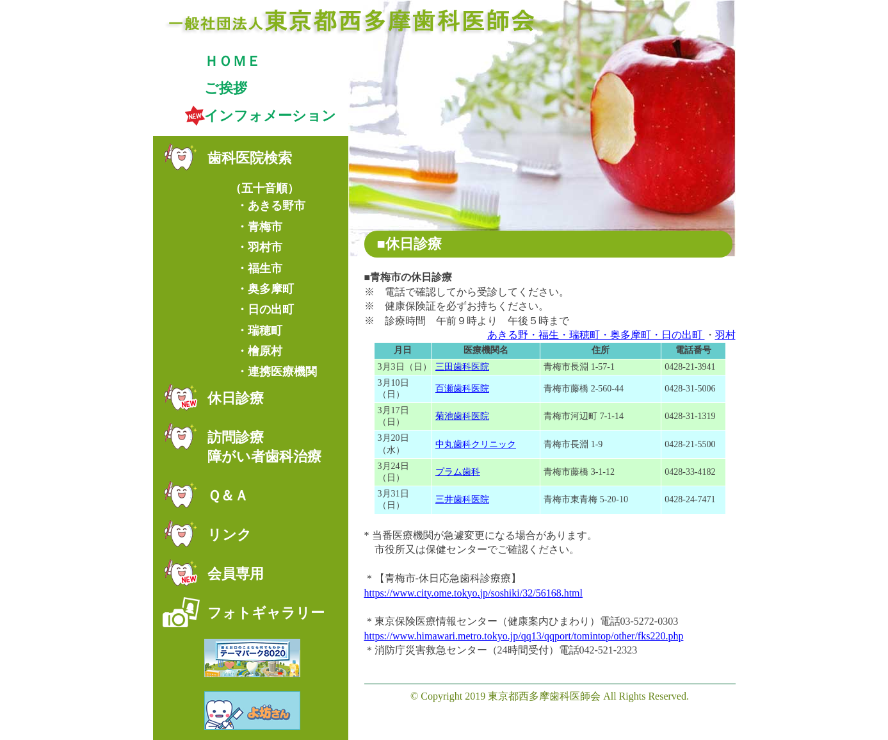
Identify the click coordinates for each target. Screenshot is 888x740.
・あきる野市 (270, 205)
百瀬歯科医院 (462, 388)
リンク (229, 535)
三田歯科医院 (462, 367)
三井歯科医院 (462, 499)
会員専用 (235, 574)
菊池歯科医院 (462, 416)
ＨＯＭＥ (232, 61)
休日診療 (235, 398)
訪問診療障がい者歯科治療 (264, 447)
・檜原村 (259, 351)
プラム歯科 (457, 472)
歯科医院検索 (249, 158)
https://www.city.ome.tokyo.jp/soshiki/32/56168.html (473, 593)
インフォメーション (270, 116)
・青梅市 (259, 226)
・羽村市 (259, 247)
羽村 (725, 334)
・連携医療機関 (276, 371)
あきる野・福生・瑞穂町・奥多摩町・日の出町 (596, 334)
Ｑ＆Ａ (227, 496)
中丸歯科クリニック (475, 444)
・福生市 (259, 268)
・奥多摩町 (265, 289)
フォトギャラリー (266, 613)
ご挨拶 (225, 88)
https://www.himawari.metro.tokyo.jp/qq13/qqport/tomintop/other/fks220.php (524, 635)
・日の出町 (265, 309)
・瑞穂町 (259, 330)
